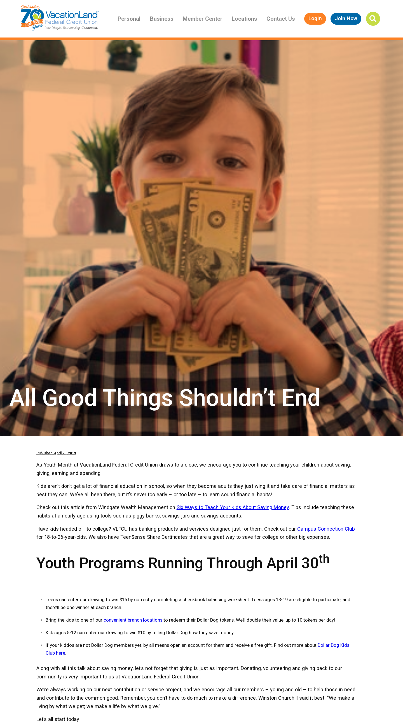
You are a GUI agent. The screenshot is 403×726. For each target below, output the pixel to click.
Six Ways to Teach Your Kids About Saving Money (233, 507)
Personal (129, 18)
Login (315, 18)
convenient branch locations (133, 620)
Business (162, 18)
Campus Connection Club (326, 529)
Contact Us (280, 18)
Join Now (346, 18)
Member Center (202, 18)
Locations (244, 18)
